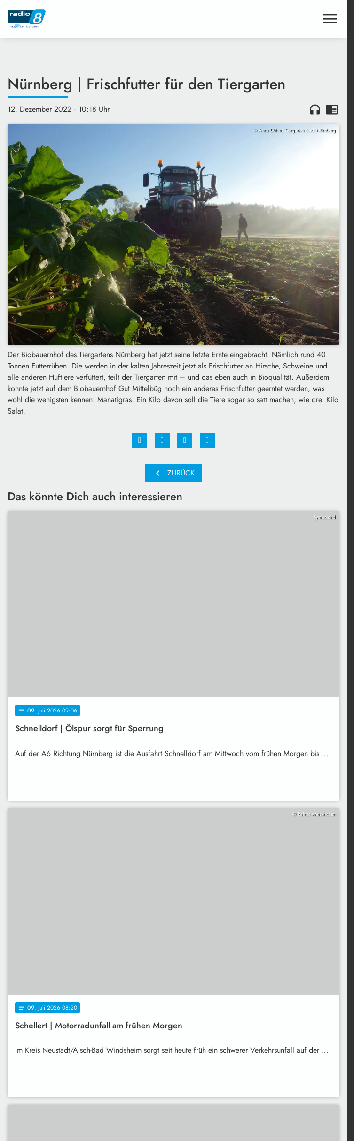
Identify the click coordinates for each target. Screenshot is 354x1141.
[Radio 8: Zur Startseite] (90, 18)
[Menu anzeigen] (330, 18)
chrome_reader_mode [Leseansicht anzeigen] (331, 109)
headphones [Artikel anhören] (315, 109)
